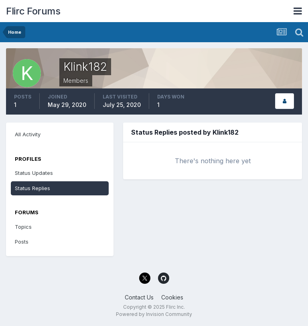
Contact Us (139, 297)
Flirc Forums (33, 11)
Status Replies (32, 188)
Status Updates (34, 173)
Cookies (172, 297)
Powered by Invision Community (154, 314)
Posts (21, 241)
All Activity (28, 134)
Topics (23, 226)
